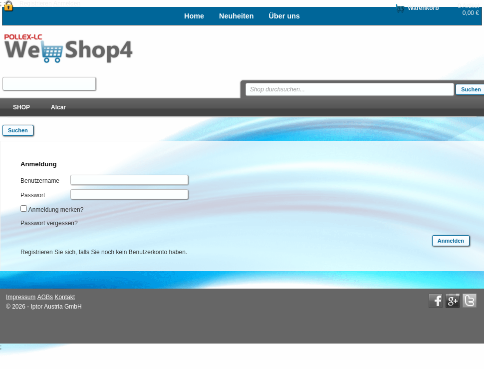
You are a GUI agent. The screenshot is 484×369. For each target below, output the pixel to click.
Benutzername (39, 180)
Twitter (470, 301)
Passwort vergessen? (49, 223)
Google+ (453, 301)
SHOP (21, 107)
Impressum (20, 297)
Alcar (58, 107)
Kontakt (64, 297)
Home (194, 16)
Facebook (436, 301)
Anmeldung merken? (56, 209)
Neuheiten (236, 16)
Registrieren (35, 3)
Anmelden (66, 3)
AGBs (45, 297)
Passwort (32, 195)
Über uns (284, 16)
